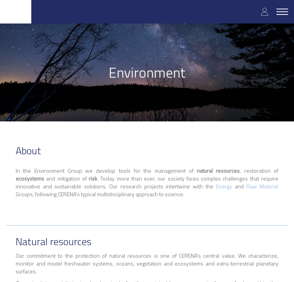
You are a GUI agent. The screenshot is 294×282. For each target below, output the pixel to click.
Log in (264, 11)
